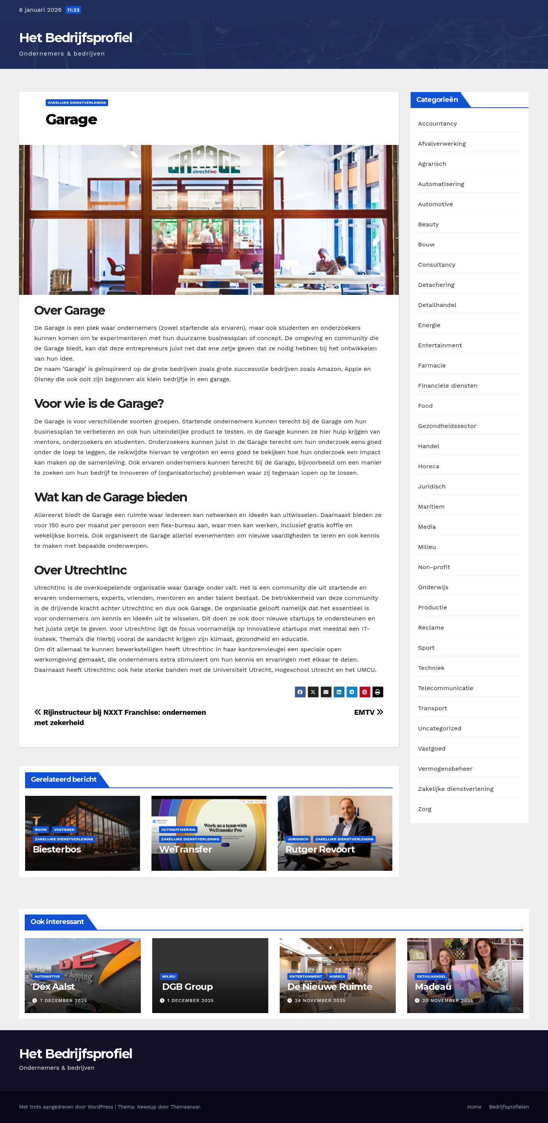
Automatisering (178, 829)
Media (427, 526)
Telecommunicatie (445, 688)
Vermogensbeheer (445, 768)
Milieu (427, 546)
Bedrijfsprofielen (509, 1107)
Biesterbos (57, 849)
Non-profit (434, 567)
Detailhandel (437, 305)
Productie (433, 607)
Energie (429, 325)
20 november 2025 (447, 1000)
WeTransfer (185, 849)
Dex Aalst (53, 986)
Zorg (425, 809)
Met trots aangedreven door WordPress (67, 1107)
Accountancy (437, 123)
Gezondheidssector (447, 425)
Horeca (429, 466)
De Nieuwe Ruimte (329, 986)
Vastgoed (64, 829)
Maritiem (431, 506)
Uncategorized (440, 728)
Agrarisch (432, 163)
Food (425, 405)
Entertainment (440, 345)
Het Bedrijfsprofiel (75, 38)
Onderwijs (433, 587)
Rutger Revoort (320, 849)
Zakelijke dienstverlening (77, 102)
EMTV (369, 712)
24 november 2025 (320, 1000)
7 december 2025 (63, 1000)
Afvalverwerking (442, 143)
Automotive (435, 204)
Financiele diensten (448, 385)
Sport (426, 647)
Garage (71, 119)
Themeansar (185, 1107)
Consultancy (437, 264)
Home (474, 1107)
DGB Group (186, 986)
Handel (429, 446)
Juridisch (298, 839)
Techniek (431, 667)
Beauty (428, 224)
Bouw (41, 829)
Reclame (431, 627)
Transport (432, 708)
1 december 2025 (190, 1000)
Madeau (433, 986)
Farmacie (432, 365)
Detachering (436, 284)
